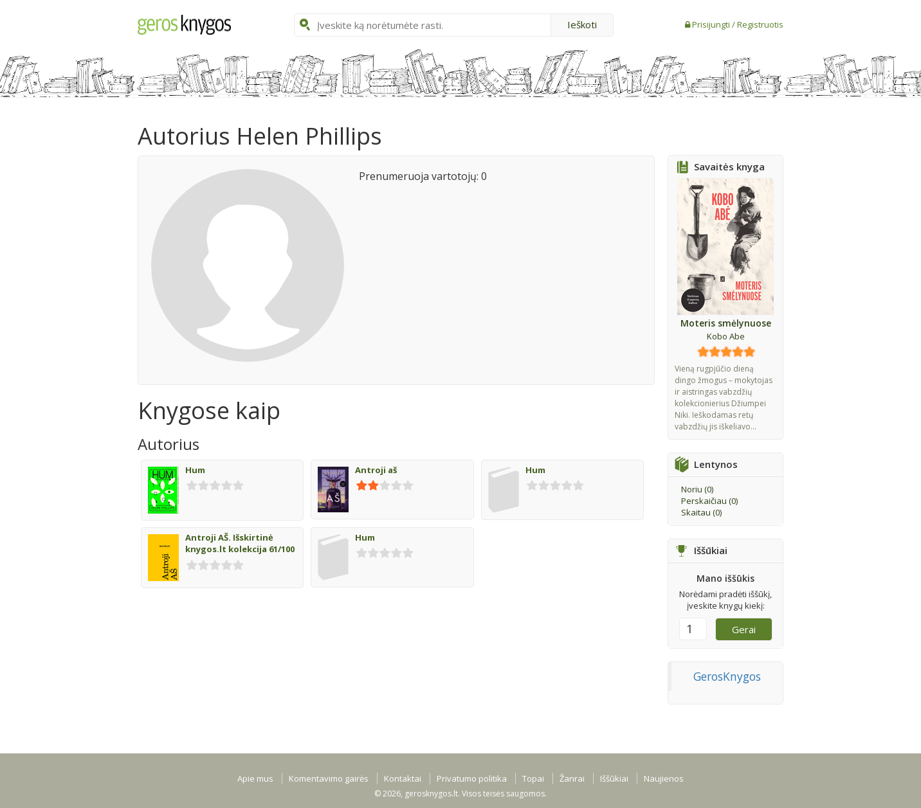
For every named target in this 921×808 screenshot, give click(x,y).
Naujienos (664, 778)
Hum (195, 470)
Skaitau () (701, 512)
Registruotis (760, 24)
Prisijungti (712, 24)
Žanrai (572, 778)
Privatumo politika (472, 778)
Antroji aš (376, 470)
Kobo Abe (726, 336)
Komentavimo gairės (329, 778)
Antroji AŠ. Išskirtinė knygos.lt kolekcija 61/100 (240, 543)
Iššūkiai (614, 778)
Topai (533, 778)
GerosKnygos (727, 676)
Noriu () (697, 489)
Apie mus (255, 778)
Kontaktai (402, 778)
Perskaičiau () (709, 501)
